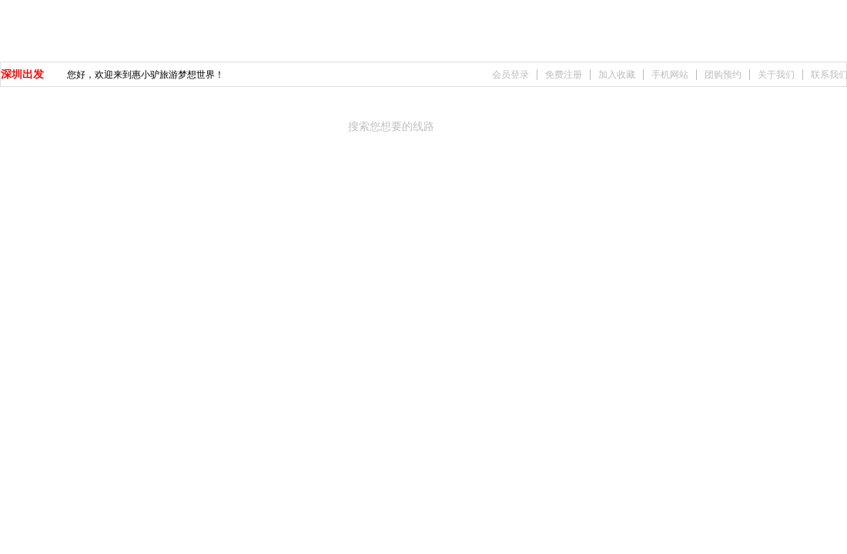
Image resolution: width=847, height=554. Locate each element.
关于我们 (776, 74)
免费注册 (563, 74)
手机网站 (669, 74)
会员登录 (510, 74)
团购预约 (723, 74)
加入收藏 (616, 74)
